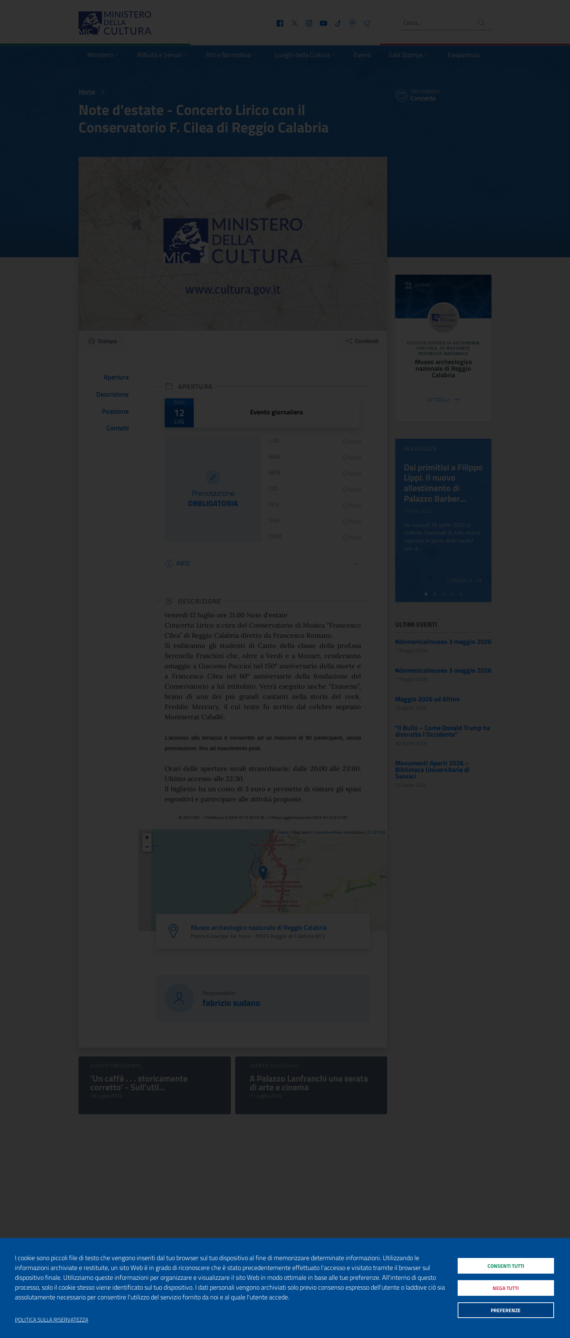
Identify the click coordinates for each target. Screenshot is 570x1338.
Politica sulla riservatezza (51, 1320)
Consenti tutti (505, 1263)
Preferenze (505, 1312)
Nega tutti (505, 1288)
